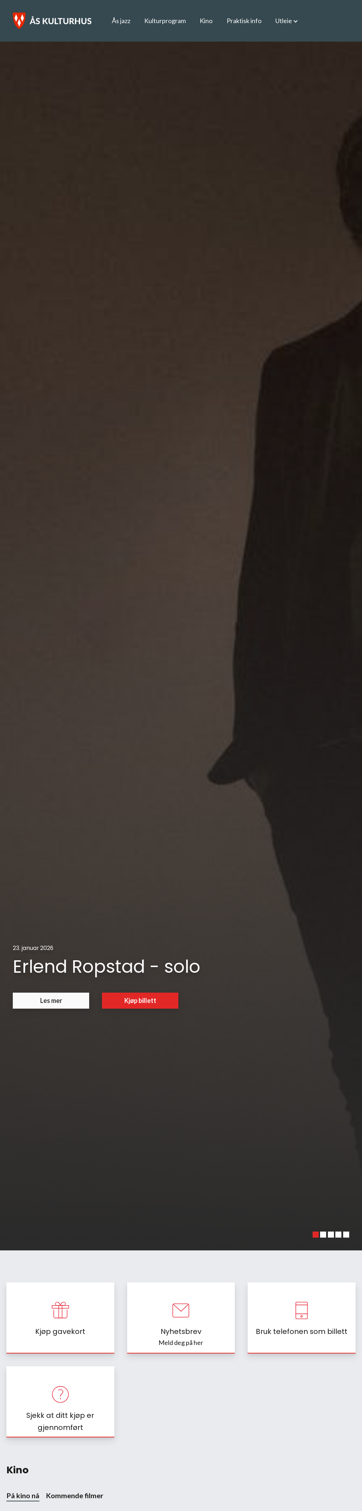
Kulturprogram (165, 21)
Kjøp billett (140, 1000)
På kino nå (22, 1495)
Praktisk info (244, 21)
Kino (206, 21)
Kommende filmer (74, 1495)
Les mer (51, 1000)
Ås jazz (121, 21)
